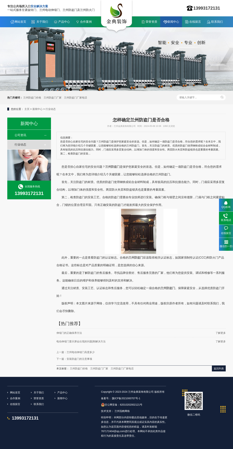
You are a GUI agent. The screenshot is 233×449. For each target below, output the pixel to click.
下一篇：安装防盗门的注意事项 (74, 358)
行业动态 (51, 109)
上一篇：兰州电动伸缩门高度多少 (75, 352)
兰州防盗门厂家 (53, 97)
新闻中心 (173, 21)
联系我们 (217, 21)
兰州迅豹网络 (122, 411)
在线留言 (195, 21)
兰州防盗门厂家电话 (75, 97)
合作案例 (86, 21)
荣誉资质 (151, 21)
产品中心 (64, 21)
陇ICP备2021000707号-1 (126, 398)
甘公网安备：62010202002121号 (121, 404)
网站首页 (20, 21)
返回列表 (219, 368)
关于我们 (42, 21)
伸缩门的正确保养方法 (69, 332)
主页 (26, 109)
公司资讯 (20, 135)
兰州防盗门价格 (32, 97)
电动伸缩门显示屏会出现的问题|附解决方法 (81, 341)
